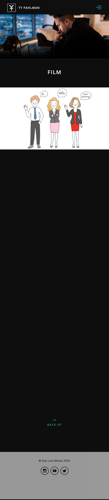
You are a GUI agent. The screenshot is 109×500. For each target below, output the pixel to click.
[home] (38, 6)
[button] (99, 6)
